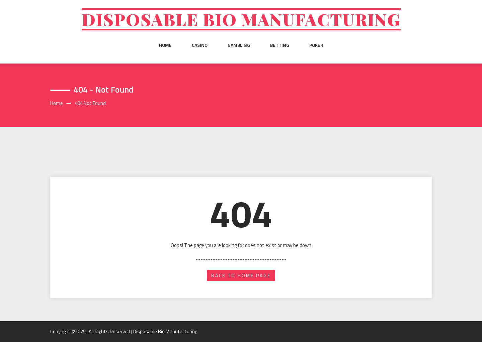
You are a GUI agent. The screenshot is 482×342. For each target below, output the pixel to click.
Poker (316, 45)
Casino (200, 45)
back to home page (241, 275)
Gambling (239, 45)
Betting (279, 45)
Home (165, 45)
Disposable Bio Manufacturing (241, 19)
